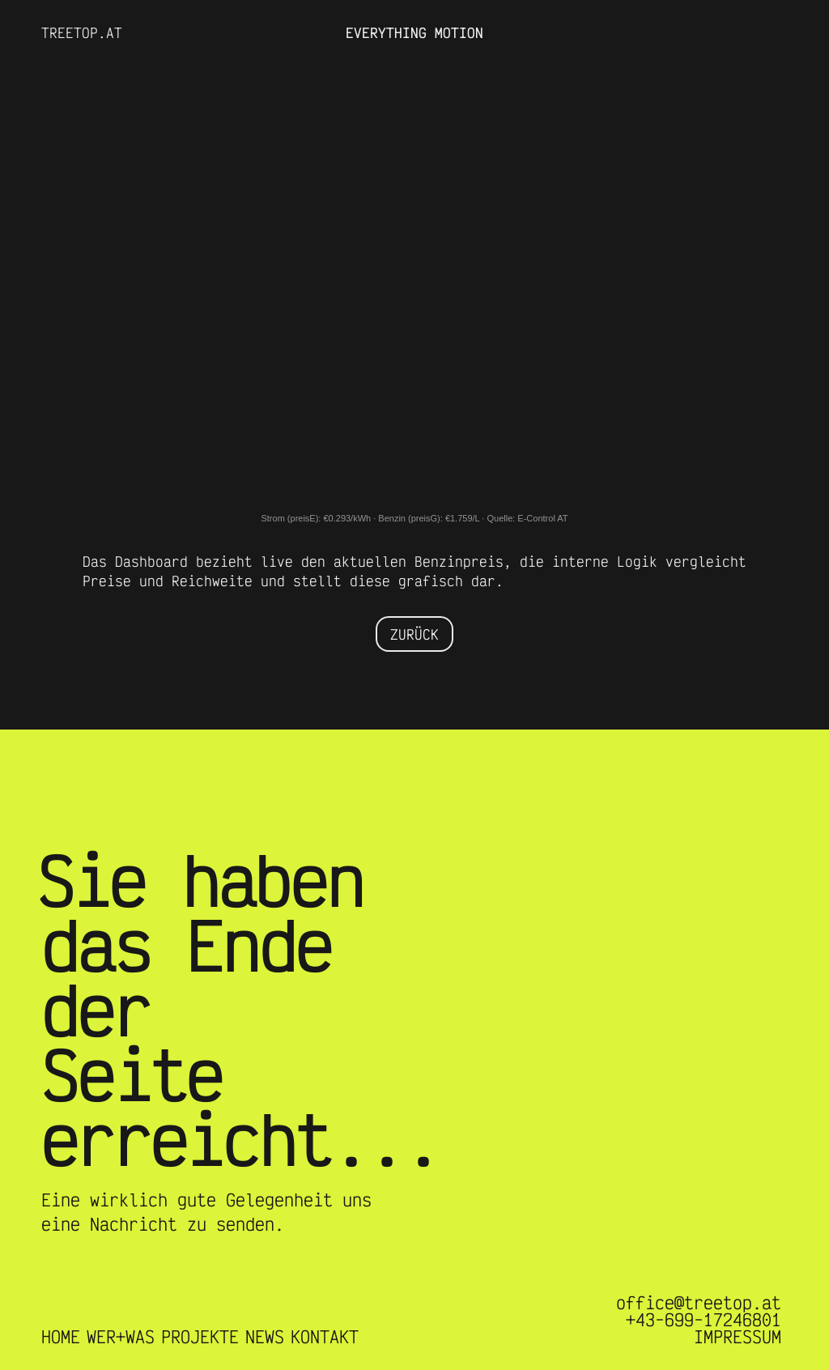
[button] (755, 32)
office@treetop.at (698, 1303)
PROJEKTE (200, 1337)
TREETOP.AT (81, 32)
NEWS (264, 1337)
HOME (60, 1337)
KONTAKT (325, 1337)
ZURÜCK (414, 634)
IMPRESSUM (737, 1337)
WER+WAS (121, 1337)
